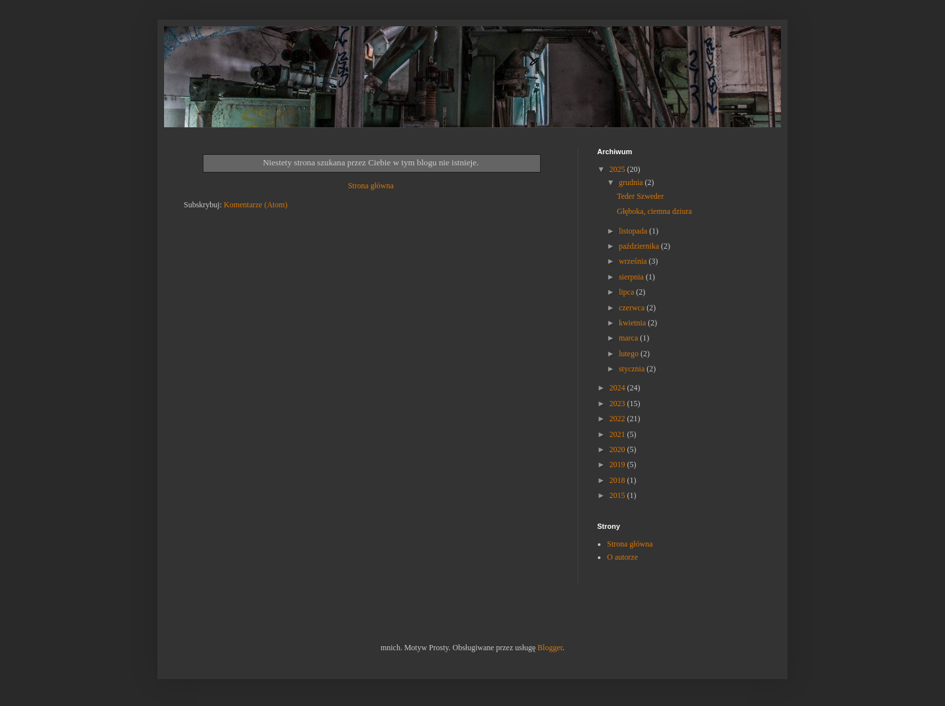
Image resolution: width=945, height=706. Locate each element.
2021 (618, 434)
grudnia (632, 182)
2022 (618, 418)
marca (629, 338)
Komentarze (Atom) (255, 204)
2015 (618, 495)
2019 (618, 464)
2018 (618, 480)
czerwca (632, 307)
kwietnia (633, 322)
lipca (627, 292)
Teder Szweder (640, 196)
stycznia (632, 368)
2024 (618, 387)
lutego (629, 353)
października (640, 246)
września (634, 261)
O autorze (622, 557)
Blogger (549, 647)
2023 (618, 403)
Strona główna (371, 185)
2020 (618, 449)
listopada (634, 231)
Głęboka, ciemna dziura (654, 211)
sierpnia (632, 276)
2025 (618, 169)
